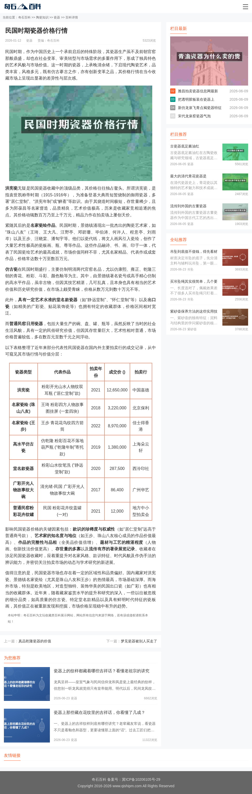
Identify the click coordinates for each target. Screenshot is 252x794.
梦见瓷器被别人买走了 (139, 641)
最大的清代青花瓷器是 (188, 176)
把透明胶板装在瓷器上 (196, 99)
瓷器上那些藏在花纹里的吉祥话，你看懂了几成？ (99, 712)
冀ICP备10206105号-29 (141, 779)
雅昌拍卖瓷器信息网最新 (198, 91)
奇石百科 (24, 17)
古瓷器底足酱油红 (184, 146)
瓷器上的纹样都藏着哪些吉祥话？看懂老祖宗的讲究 (101, 671)
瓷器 (57, 17)
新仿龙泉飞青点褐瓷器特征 (200, 108)
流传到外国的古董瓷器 (188, 206)
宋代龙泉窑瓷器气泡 (194, 116)
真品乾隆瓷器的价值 (34, 641)
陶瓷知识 (42, 17)
